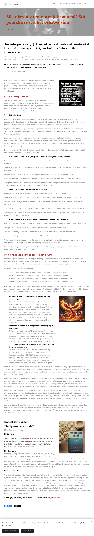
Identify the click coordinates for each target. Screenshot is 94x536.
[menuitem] (81, 4)
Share (8, 506)
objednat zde (54, 497)
